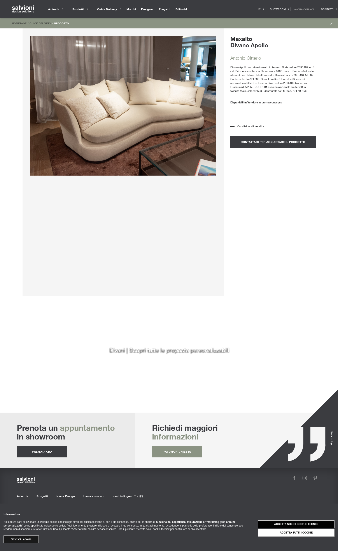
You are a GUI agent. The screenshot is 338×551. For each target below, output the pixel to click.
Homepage (19, 23)
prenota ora (42, 451)
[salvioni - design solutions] (23, 9)
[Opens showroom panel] (278, 9)
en (141, 496)
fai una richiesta (177, 451)
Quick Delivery (40, 23)
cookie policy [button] (57, 525)
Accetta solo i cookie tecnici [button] (296, 524)
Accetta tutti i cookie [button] (296, 532)
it (135, 496)
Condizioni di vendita (250, 126)
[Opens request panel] (327, 9)
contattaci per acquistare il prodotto (273, 142)
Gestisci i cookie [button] (21, 539)
